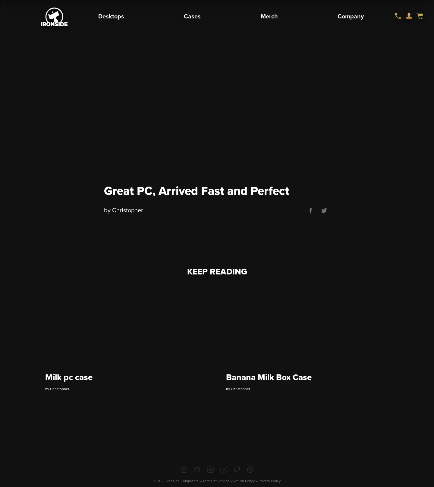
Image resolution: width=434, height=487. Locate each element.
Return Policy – (246, 481)
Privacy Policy (270, 481)
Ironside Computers (182, 481)
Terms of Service (216, 481)
